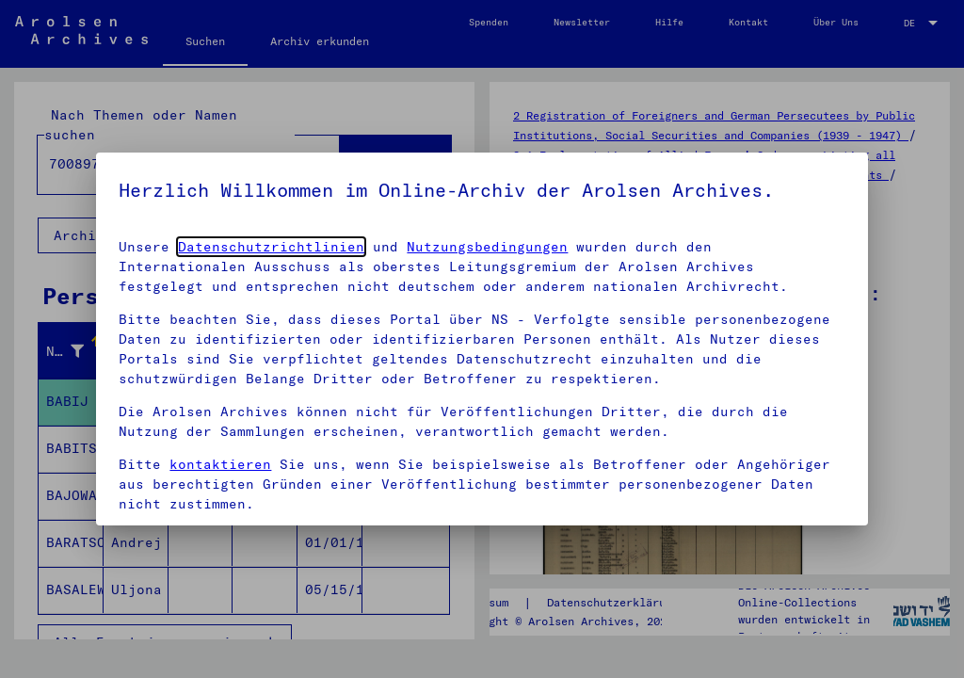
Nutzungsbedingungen (487, 246)
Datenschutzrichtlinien (271, 246)
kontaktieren (220, 464)
